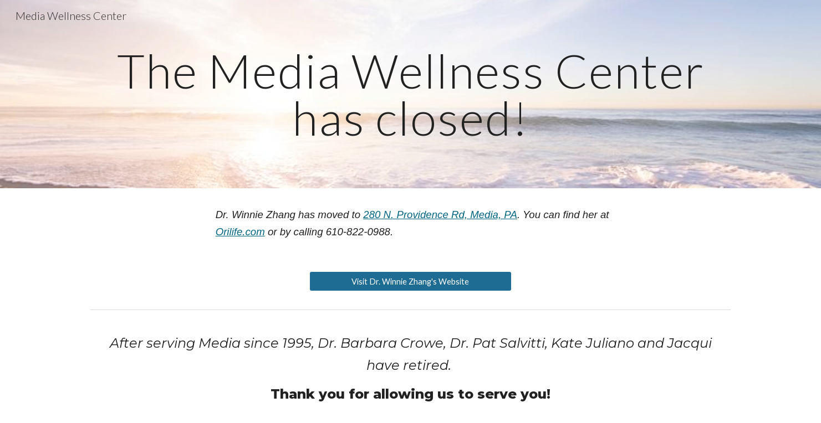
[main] (410, 94)
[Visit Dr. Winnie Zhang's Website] (410, 281)
